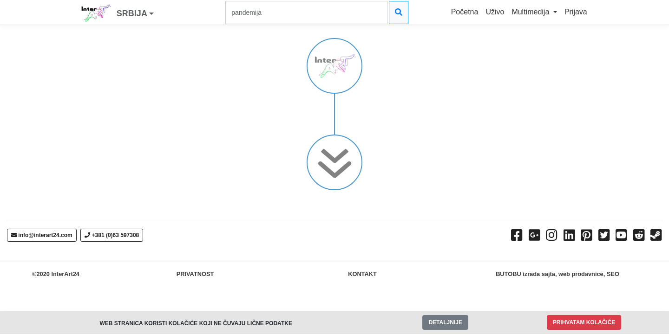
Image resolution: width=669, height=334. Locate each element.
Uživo (494, 12)
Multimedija (531, 12)
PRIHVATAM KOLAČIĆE (584, 322)
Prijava (575, 12)
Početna (465, 12)
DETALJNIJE (445, 322)
